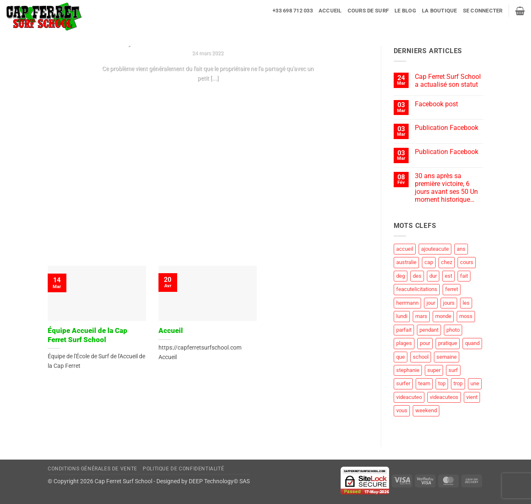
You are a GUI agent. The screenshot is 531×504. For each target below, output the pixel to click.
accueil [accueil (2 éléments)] (404, 249)
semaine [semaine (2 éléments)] (446, 357)
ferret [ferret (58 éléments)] (451, 289)
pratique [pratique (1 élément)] (447, 343)
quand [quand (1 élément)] (472, 343)
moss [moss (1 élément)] (466, 316)
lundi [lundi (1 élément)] (401, 316)
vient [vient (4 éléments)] (471, 397)
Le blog (405, 10)
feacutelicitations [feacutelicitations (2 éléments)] (416, 289)
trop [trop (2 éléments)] (458, 383)
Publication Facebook (446, 128)
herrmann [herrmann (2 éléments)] (407, 303)
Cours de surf (368, 10)
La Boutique (439, 10)
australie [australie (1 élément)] (406, 262)
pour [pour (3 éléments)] (425, 343)
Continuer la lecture (208, 94)
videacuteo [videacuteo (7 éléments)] (409, 397)
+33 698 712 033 (293, 10)
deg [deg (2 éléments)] (400, 276)
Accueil (330, 10)
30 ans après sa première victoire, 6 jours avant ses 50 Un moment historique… (446, 188)
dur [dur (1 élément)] (433, 276)
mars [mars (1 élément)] (421, 316)
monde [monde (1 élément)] (443, 316)
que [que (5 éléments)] (400, 357)
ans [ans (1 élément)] (461, 249)
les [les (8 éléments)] (466, 303)
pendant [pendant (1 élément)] (428, 330)
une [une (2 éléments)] (474, 383)
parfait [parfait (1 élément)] (404, 330)
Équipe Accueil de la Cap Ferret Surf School (87, 335)
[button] (483, 11)
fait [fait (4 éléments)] (464, 276)
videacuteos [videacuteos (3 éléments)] (444, 397)
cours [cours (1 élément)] (466, 262)
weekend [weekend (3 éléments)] (426, 410)
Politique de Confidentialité (183, 469)
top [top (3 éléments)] (442, 383)
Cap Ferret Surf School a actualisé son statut (448, 80)
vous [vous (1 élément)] (401, 410)
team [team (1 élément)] (424, 383)
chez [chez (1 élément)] (446, 262)
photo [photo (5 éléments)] (453, 330)
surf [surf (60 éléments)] (453, 370)
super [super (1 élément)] (434, 370)
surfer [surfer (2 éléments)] (403, 383)
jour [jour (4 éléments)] (430, 303)
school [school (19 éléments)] (421, 357)
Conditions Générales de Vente (92, 469)
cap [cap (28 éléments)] (428, 262)
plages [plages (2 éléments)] (404, 343)
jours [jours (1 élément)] (449, 303)
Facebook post (436, 104)
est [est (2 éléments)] (448, 276)
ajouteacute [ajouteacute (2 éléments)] (435, 249)
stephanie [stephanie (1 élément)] (407, 370)
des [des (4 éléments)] (417, 276)
